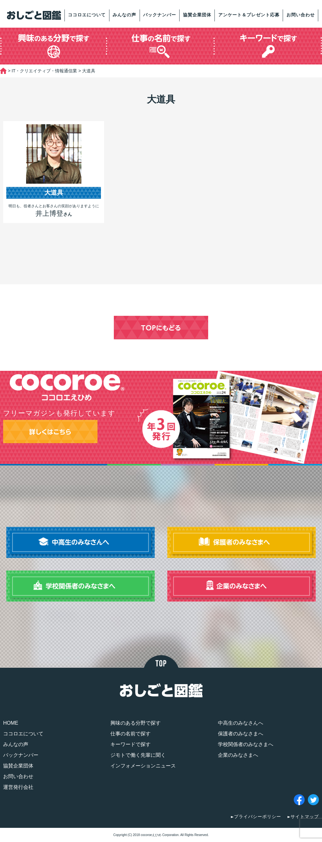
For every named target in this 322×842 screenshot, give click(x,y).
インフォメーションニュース (143, 765)
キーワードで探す (130, 744)
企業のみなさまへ (238, 755)
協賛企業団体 (197, 14)
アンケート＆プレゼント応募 (249, 14)
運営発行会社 (18, 787)
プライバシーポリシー (257, 816)
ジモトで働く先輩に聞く (138, 755)
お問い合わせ (300, 14)
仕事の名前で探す (130, 733)
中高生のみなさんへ (240, 723)
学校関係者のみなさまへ (245, 744)
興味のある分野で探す (135, 723)
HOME (10, 723)
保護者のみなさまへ (240, 733)
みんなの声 (124, 14)
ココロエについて (87, 14)
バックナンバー (159, 14)
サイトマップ (305, 816)
